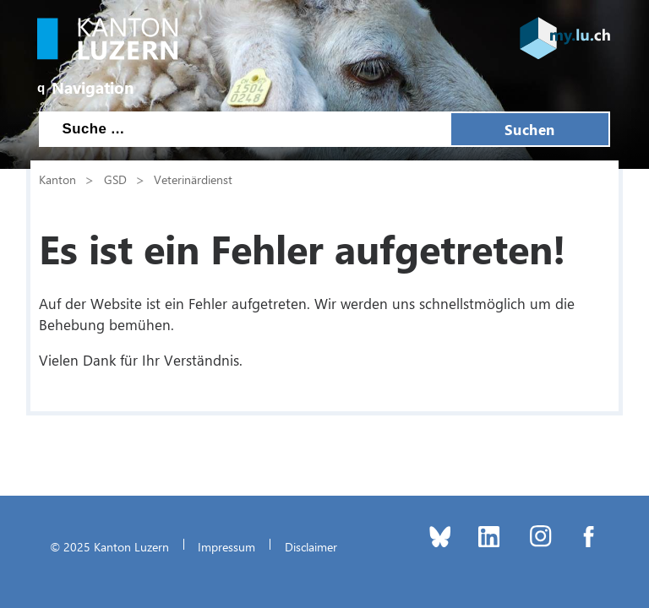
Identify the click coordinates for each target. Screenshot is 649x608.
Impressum (226, 546)
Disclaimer (311, 546)
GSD (115, 179)
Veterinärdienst (193, 179)
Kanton (57, 179)
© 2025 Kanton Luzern (109, 546)
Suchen (529, 129)
